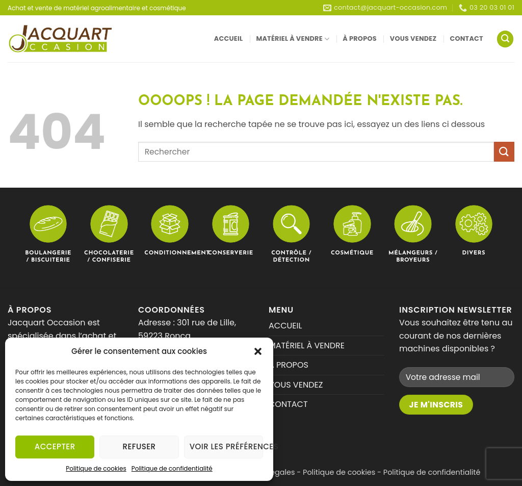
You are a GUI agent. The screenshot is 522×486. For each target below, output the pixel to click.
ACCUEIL (228, 38)
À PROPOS (360, 38)
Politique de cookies (96, 468)
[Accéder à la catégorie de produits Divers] (474, 230)
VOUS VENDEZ (413, 38)
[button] (258, 351)
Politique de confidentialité (172, 468)
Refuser (139, 446)
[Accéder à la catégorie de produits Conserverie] (230, 230)
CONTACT (466, 38)
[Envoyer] (504, 152)
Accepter (55, 446)
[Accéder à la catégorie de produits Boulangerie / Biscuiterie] (48, 234)
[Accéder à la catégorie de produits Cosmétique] (352, 230)
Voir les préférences (226, 446)
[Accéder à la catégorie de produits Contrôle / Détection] (291, 234)
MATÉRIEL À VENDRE (292, 39)
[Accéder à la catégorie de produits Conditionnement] (169, 230)
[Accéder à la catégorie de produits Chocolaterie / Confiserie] (109, 234)
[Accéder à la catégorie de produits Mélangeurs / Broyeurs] (412, 234)
